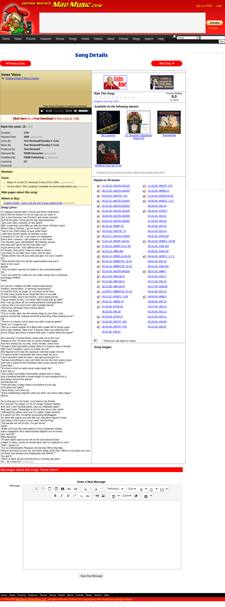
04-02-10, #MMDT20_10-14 (117, 261)
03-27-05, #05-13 (157, 306)
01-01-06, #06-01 (111, 331)
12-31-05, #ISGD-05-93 (160, 195)
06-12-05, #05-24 (157, 231)
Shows (60, 38)
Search (149, 38)
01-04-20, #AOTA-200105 (116, 210)
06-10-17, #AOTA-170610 (116, 236)
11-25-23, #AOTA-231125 (116, 185)
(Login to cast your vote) (106, 101)
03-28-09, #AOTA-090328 (116, 271)
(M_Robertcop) (51, 157)
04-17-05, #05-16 (157, 281)
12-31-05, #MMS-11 (158, 190)
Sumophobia (169, 135)
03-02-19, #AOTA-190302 (116, 221)
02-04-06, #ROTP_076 (114, 326)
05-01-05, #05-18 (157, 261)
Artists (85, 38)
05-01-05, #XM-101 (158, 266)
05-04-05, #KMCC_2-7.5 (161, 256)
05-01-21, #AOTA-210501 (116, 200)
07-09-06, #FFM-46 (112, 306)
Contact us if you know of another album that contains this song (130, 172)
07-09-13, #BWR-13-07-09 (116, 246)
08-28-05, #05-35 (157, 205)
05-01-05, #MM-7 (157, 271)
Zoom (126, 495)
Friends (123, 38)
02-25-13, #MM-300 (112, 251)
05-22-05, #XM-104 (158, 236)
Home (6, 38)
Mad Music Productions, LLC (31, 599)
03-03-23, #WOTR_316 (114, 195)
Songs (73, 38)
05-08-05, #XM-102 (158, 251)
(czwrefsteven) (66, 182)
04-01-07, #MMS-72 (113, 301)
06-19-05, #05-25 (157, 226)
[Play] (42, 111)
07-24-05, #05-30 (157, 221)
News (18, 38)
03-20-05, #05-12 (157, 311)
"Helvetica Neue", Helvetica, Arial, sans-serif (115, 488)
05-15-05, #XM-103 (158, 246)
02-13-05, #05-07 (157, 326)
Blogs (136, 38)
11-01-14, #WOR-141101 (115, 241)
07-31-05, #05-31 (157, 216)
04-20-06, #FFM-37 (112, 316)
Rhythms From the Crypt (108, 165)
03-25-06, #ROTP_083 (114, 321)
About (110, 38)
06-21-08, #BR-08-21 (113, 276)
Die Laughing (108, 135)
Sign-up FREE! (204, 5)
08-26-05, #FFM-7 (157, 210)
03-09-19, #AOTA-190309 (116, 216)
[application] (65, 110)
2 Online (213, 28)
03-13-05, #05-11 (157, 316)
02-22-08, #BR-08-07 (113, 286)
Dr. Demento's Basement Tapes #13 (138, 137)
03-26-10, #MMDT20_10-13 (117, 266)
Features (45, 38)
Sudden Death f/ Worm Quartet (22, 78)
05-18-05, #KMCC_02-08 (161, 241)
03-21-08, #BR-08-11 (113, 281)
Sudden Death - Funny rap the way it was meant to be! (33, 202)
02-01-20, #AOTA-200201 (116, 205)
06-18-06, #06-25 (111, 311)
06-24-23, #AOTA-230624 (116, 190)
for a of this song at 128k (46, 118)
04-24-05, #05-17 (157, 276)
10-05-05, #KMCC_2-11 (161, 200)
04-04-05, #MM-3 (157, 296)
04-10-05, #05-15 (157, 291)
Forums (31, 38)
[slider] (59, 111)
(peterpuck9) (36, 137)
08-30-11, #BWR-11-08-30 (116, 256)
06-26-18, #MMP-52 (113, 226)
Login (219, 5)
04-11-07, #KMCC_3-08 (115, 296)
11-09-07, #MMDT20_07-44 (117, 291)
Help (161, 38)
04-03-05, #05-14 (157, 301)
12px (130, 488)
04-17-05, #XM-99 (157, 286)
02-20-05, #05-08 (157, 321)
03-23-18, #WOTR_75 (114, 231)
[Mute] (75, 111)
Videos (98, 38)
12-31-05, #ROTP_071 (160, 185)
